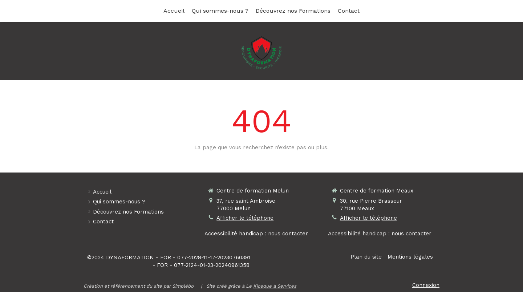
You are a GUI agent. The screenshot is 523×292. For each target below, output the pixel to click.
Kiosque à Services (274, 286)
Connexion (425, 285)
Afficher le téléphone (244, 218)
